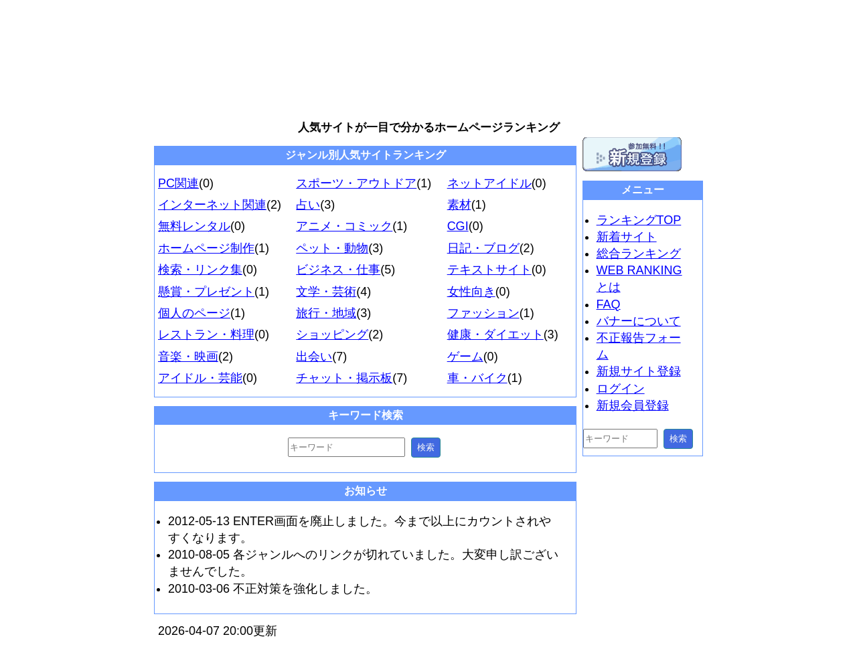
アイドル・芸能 (200, 378)
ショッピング (332, 334)
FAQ (609, 304)
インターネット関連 (212, 204)
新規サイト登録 (639, 371)
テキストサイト (489, 269)
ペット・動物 (332, 248)
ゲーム (465, 356)
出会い (314, 356)
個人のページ (194, 313)
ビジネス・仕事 (338, 269)
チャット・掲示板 (344, 378)
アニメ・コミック (344, 226)
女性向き (471, 291)
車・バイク (477, 378)
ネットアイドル (489, 183)
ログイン (621, 388)
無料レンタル (194, 226)
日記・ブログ (483, 248)
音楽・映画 (188, 356)
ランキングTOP (639, 220)
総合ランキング (639, 253)
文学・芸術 (326, 291)
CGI (458, 226)
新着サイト (627, 237)
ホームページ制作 (206, 248)
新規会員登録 (633, 405)
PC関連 (178, 183)
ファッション (483, 313)
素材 (459, 204)
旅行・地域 (326, 313)
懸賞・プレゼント (206, 291)
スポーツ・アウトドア (356, 183)
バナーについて (639, 321)
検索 (426, 447)
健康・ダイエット (495, 334)
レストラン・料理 (206, 334)
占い (308, 204)
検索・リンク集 (200, 269)
